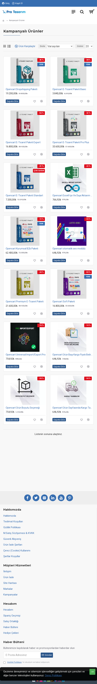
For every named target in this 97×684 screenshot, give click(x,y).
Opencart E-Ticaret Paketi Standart (24, 195)
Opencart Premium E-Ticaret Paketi (25, 301)
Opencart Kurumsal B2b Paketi (22, 248)
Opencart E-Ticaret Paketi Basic (69, 89)
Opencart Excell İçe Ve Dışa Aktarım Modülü (72, 195)
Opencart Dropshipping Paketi (21, 89)
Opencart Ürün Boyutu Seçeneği (23, 407)
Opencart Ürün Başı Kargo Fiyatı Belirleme (72, 354)
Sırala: (43, 46)
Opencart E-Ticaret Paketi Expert (23, 142)
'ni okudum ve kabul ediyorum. (26, 662)
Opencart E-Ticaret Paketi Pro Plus (70, 142)
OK (92, 672)
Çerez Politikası (53, 675)
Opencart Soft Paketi (63, 301)
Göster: (80, 46)
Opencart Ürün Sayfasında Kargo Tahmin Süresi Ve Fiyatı (72, 407)
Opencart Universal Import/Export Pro (26, 354)
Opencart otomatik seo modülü (68, 248)
